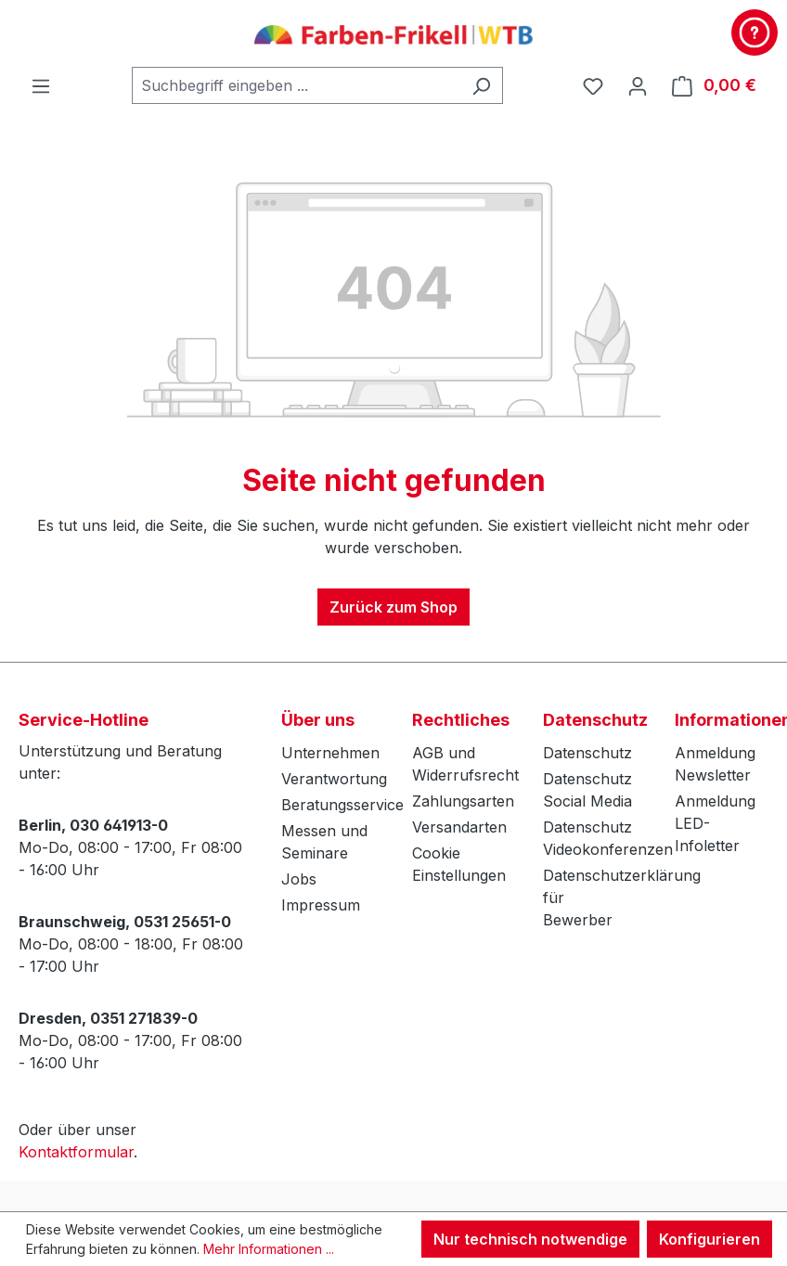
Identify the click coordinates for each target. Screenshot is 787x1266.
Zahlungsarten (463, 801)
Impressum (320, 905)
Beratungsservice (342, 804)
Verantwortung (334, 778)
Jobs (298, 879)
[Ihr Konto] (637, 85)
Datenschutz (587, 752)
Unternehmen (330, 752)
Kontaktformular (76, 1152)
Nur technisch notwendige (530, 1239)
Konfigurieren (709, 1239)
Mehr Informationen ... (268, 1249)
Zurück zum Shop (393, 607)
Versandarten (459, 827)
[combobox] (296, 85)
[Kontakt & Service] (754, 32)
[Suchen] (481, 85)
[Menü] (41, 85)
